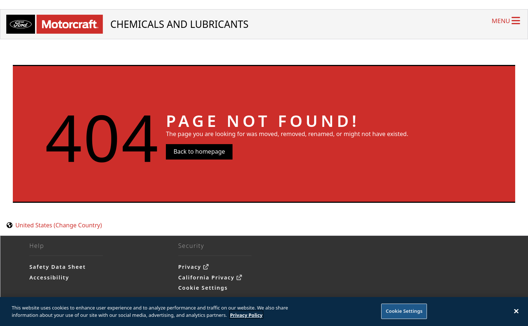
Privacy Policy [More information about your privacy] (246, 317)
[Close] (516, 313)
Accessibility (49, 277)
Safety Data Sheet (57, 266)
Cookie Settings (203, 287)
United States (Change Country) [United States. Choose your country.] (58, 225)
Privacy (189, 266)
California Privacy (206, 277)
